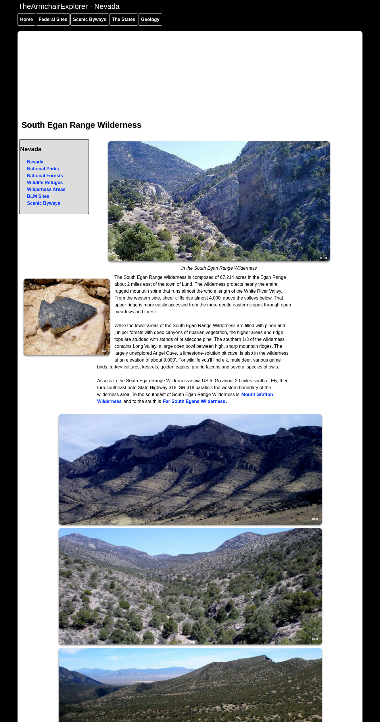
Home (26, 19)
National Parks (43, 168)
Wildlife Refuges (45, 182)
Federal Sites (53, 19)
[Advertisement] (190, 71)
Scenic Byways (89, 19)
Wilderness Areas (46, 189)
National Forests (45, 175)
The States (123, 19)
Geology (150, 19)
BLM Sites (38, 196)
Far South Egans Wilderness (194, 401)
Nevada (35, 161)
